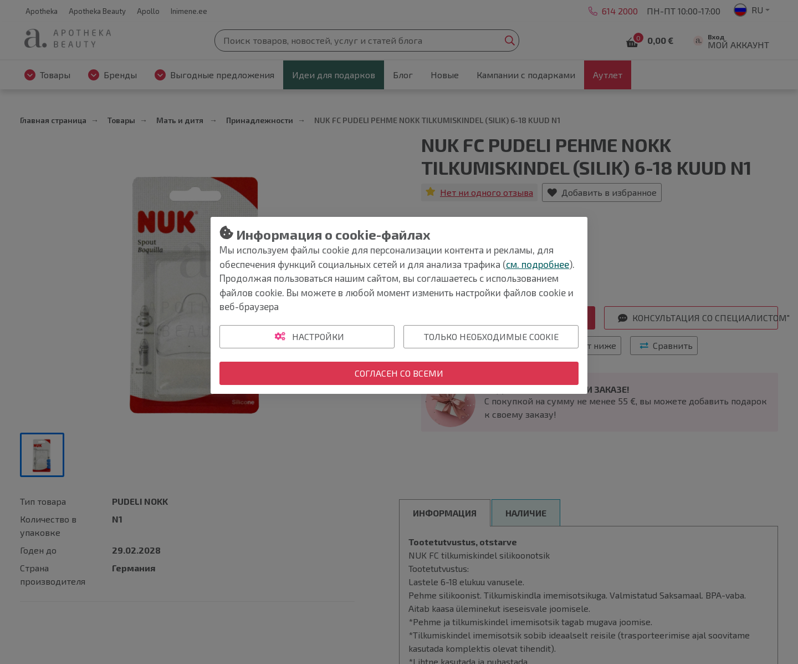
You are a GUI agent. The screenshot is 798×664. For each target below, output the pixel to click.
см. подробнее (537, 264)
